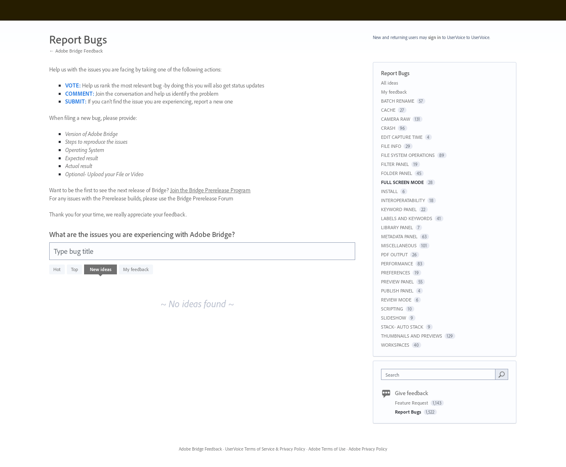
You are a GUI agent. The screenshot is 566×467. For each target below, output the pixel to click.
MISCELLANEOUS (399, 245)
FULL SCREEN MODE (402, 182)
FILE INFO (391, 146)
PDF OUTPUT (394, 254)
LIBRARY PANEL (397, 227)
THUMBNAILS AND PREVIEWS (411, 336)
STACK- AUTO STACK (402, 327)
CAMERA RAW (395, 119)
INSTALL (389, 191)
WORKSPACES (395, 345)
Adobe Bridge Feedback (200, 449)
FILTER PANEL (395, 164)
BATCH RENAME (397, 101)
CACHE (388, 110)
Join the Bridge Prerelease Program (210, 190)
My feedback (136, 269)
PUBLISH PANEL (397, 291)
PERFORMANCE (397, 263)
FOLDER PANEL (396, 173)
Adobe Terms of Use (326, 449)
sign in (434, 37)
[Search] (501, 374)
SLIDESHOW (393, 318)
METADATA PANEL (399, 236)
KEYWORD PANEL (399, 209)
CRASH (388, 128)
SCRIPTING (392, 309)
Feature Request (412, 403)
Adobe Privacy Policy (368, 449)
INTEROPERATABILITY (403, 200)
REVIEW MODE (396, 300)
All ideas (389, 83)
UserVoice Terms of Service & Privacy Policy (265, 449)
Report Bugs (408, 412)
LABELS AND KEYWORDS (406, 218)
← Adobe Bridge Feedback (76, 51)
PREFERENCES (395, 272)
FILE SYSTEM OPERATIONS (408, 155)
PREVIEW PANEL (397, 281)
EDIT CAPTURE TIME (401, 137)
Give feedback (411, 393)
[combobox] (440, 374)
